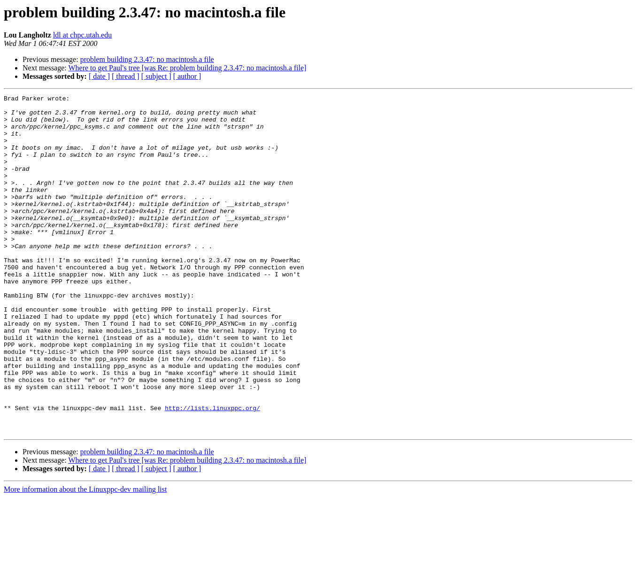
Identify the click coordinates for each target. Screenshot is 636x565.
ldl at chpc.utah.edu (82, 35)
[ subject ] (156, 76)
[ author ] (187, 76)
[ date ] (99, 76)
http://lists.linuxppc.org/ (212, 471)
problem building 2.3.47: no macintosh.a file (147, 59)
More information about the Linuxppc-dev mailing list (85, 557)
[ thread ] (125, 76)
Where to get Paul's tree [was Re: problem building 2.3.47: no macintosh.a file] (187, 68)
